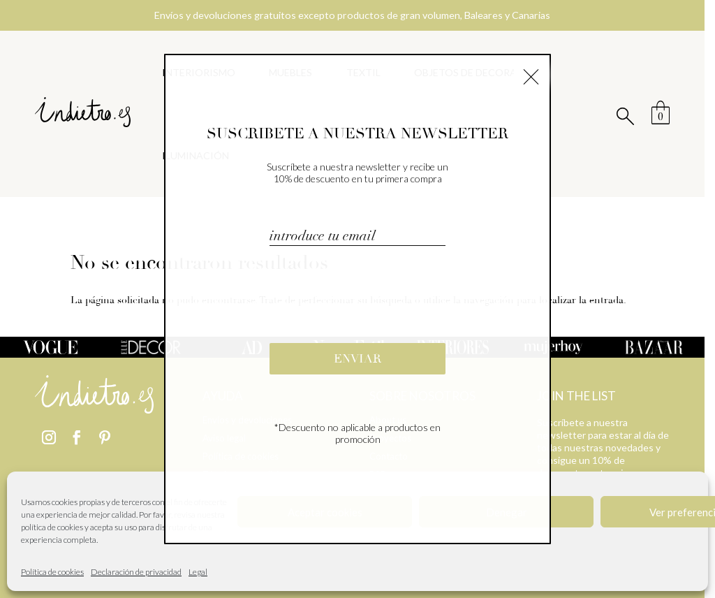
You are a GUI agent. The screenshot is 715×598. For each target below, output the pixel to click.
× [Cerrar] (531, 75)
